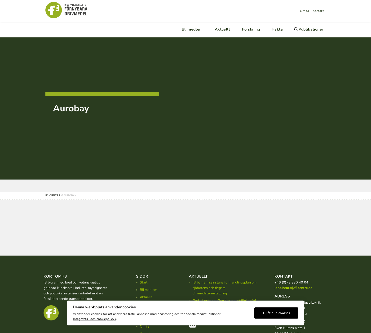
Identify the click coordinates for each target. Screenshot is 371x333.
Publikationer (311, 29)
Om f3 (304, 11)
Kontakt (318, 11)
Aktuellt (222, 29)
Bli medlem (192, 29)
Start (143, 282)
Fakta (277, 29)
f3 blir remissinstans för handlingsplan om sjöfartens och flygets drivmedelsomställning (224, 288)
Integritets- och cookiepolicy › (94, 319)
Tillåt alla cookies (276, 313)
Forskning (251, 29)
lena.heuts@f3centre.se (293, 287)
